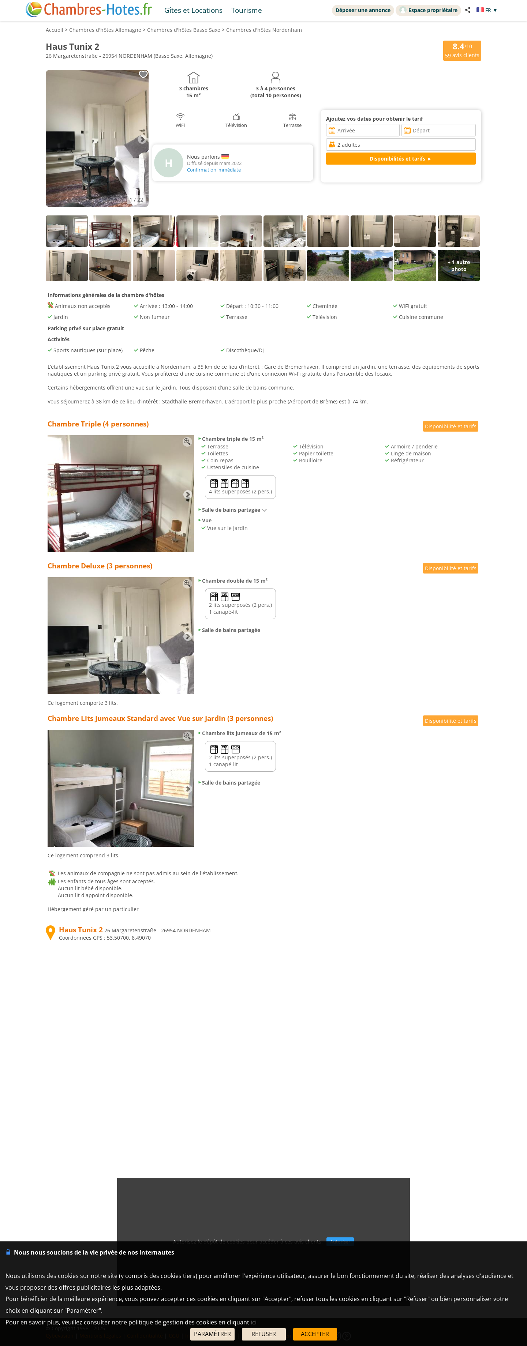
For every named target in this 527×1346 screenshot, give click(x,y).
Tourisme (246, 10)
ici (254, 1322)
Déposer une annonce (363, 10)
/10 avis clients (462, 50)
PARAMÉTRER (212, 1334)
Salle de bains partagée (232, 509)
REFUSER (263, 1334)
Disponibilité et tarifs (450, 426)
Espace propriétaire (428, 10)
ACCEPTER (315, 1334)
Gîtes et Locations (193, 10)
